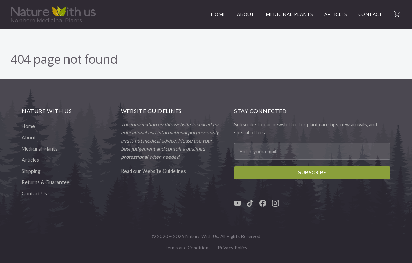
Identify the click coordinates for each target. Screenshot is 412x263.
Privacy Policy (232, 247)
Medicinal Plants (289, 14)
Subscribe (312, 172)
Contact (370, 14)
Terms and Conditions (187, 247)
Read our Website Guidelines (153, 171)
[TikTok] (250, 203)
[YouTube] (237, 203)
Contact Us (34, 193)
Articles (335, 14)
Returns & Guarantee (46, 182)
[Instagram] (275, 203)
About (245, 14)
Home (218, 14)
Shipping (31, 171)
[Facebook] (262, 203)
